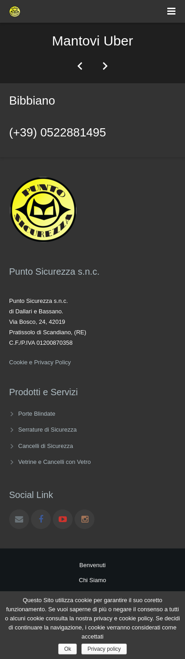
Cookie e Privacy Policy (40, 362)
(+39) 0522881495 (57, 132)
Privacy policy (103, 649)
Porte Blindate (36, 413)
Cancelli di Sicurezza (45, 446)
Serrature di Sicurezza (47, 429)
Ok (67, 649)
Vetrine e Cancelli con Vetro (54, 461)
